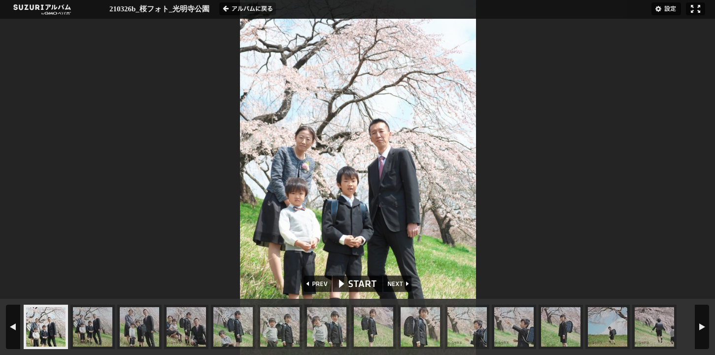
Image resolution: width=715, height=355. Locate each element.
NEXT (398, 284)
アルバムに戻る (247, 8)
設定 (666, 8)
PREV (317, 284)
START (357, 284)
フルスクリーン (695, 8)
